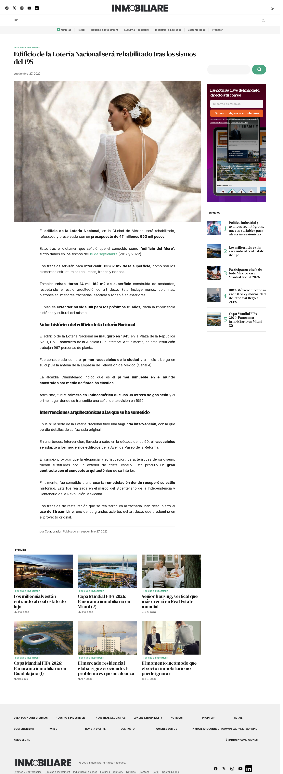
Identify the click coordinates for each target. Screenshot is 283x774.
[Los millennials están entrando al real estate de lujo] (214, 251)
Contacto (128, 728)
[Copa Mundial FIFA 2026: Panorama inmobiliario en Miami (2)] (214, 319)
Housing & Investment (104, 29)
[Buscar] (259, 69)
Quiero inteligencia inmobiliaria (237, 113)
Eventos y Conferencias (31, 717)
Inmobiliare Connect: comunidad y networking (225, 728)
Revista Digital (95, 728)
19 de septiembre (103, 254)
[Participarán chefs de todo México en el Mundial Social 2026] (214, 273)
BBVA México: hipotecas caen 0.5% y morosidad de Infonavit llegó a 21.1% (247, 296)
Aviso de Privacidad (220, 122)
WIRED (53, 728)
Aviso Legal (22, 739)
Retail (81, 29)
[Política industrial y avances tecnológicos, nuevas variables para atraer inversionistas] (214, 228)
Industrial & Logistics (168, 29)
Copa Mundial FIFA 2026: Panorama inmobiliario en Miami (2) (245, 319)
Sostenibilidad (197, 29)
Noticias (66, 29)
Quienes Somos (166, 728)
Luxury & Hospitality (136, 29)
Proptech (217, 29)
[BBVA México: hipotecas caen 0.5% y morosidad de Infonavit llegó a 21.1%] (214, 295)
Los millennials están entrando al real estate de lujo (246, 251)
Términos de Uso (239, 122)
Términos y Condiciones (241, 739)
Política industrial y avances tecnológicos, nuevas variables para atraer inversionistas (246, 228)
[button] (272, 8)
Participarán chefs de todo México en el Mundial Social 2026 (245, 273)
